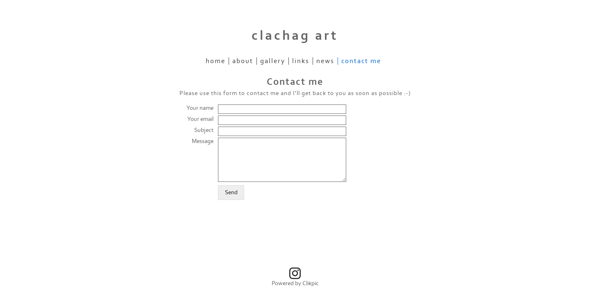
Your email (200, 119)
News (325, 61)
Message (202, 141)
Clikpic (310, 283)
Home (215, 61)
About (242, 61)
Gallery (272, 61)
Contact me (361, 61)
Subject (203, 130)
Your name (199, 107)
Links (300, 61)
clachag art (295, 35)
